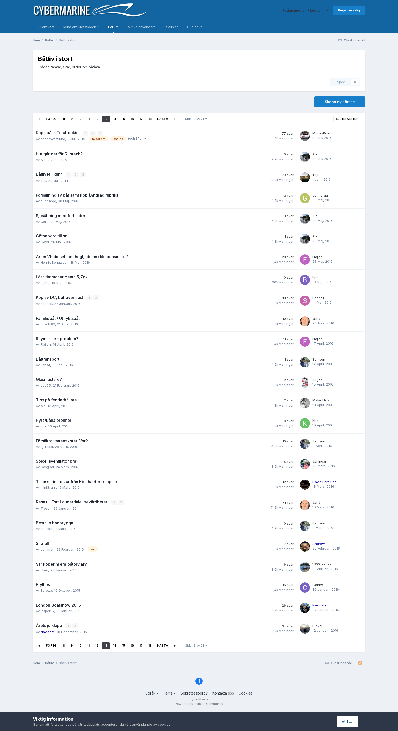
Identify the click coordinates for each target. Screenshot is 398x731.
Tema (169, 692)
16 (132, 119)
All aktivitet (45, 27)
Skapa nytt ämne (340, 102)
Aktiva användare (142, 27)
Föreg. (51, 119)
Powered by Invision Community (199, 703)
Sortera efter (348, 118)
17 (141, 119)
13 (105, 119)
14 (114, 119)
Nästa (162, 119)
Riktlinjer (171, 27)
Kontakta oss (223, 692)
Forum (113, 29)
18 (150, 119)
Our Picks (194, 27)
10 (79, 119)
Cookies (246, 692)
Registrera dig (349, 10)
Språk (151, 692)
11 (88, 119)
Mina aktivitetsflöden (81, 27)
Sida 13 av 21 (196, 119)
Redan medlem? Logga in (305, 10)
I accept (350, 721)
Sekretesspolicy (194, 692)
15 (123, 119)
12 (96, 119)
